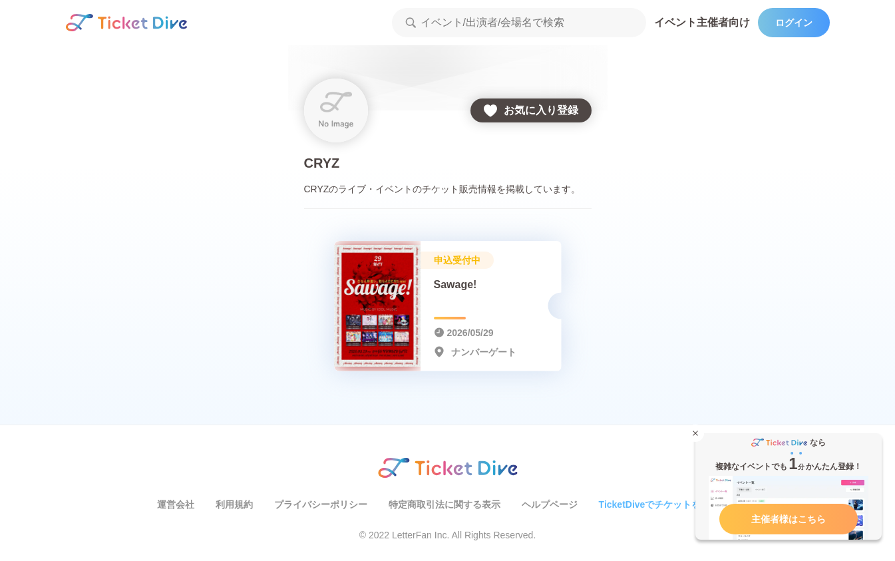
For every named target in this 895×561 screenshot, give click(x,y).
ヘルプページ (550, 504)
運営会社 (175, 504)
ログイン (793, 22)
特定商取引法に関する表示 (444, 504)
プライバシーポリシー (320, 504)
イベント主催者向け (702, 22)
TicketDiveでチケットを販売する (669, 504)
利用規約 (234, 504)
